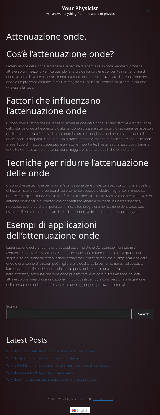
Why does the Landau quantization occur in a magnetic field (52, 379)
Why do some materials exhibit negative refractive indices (50, 351)
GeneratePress (103, 399)
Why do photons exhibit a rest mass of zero (39, 372)
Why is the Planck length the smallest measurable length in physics (57, 365)
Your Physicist (80, 8)
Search (11, 306)
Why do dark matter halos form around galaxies (43, 358)
